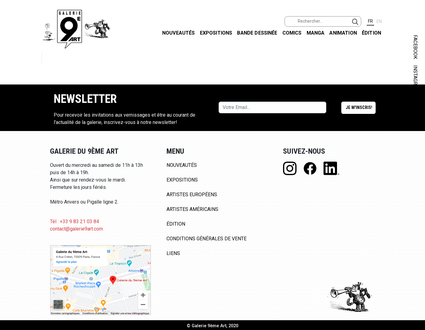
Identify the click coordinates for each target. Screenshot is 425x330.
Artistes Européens (192, 194)
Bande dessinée (257, 33)
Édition (371, 33)
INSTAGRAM (415, 78)
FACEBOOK (415, 47)
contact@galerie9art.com (76, 229)
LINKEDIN (415, 109)
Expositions (216, 33)
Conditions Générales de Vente (207, 239)
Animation (343, 33)
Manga (316, 33)
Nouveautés (178, 33)
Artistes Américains (192, 209)
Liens (173, 253)
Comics (292, 33)
